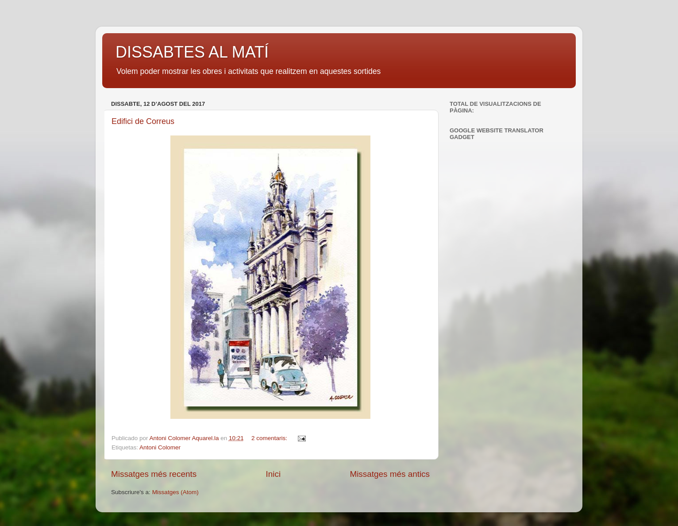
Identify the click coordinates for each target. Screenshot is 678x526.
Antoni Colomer (160, 447)
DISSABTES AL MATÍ (192, 52)
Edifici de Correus (143, 121)
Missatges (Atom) (175, 492)
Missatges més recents (153, 474)
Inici (273, 474)
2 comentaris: (270, 438)
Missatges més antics (390, 474)
